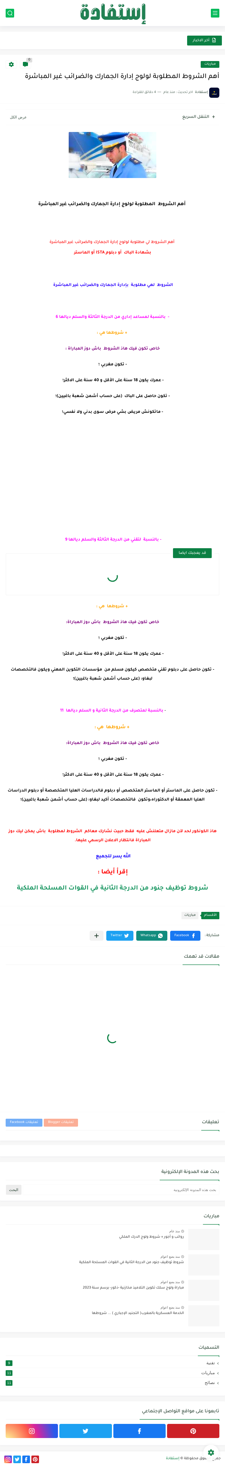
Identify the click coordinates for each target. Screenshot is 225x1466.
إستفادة (172, 1459)
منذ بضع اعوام (170, 1257)
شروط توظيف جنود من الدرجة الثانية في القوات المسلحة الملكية (112, 888)
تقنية (110, 1362)
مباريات (210, 64)
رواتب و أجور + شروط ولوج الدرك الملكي (151, 1237)
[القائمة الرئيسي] (215, 13)
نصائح (110, 1382)
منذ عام (174, 1231)
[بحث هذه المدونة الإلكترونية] (121, 1190)
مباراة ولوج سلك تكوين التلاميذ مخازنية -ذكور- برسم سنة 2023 (133, 1288)
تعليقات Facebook (24, 1122)
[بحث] (10, 13)
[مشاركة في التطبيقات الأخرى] (96, 936)
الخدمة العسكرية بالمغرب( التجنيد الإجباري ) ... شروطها (138, 1313)
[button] (185, 936)
